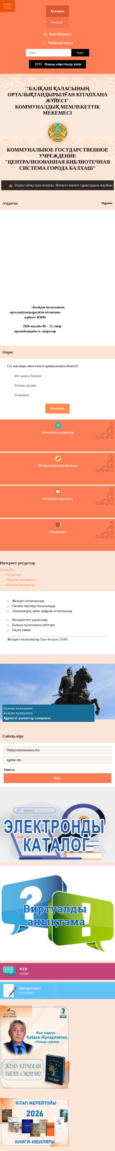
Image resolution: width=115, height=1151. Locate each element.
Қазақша (57, 11)
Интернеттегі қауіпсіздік (30, 620)
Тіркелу (9, 769)
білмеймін (21, 395)
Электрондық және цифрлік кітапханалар (42, 611)
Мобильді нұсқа (60, 43)
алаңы (67, 971)
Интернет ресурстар (20, 585)
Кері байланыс (60, 34)
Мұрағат (107, 203)
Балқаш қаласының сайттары (33, 625)
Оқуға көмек (21, 630)
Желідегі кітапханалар (28, 601)
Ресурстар (13, 575)
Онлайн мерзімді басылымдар (33, 606)
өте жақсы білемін (27, 376)
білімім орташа (25, 385)
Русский (57, 22)
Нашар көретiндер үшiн (62, 64)
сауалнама (67, 990)
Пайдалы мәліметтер (21, 580)
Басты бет (7, 570)
